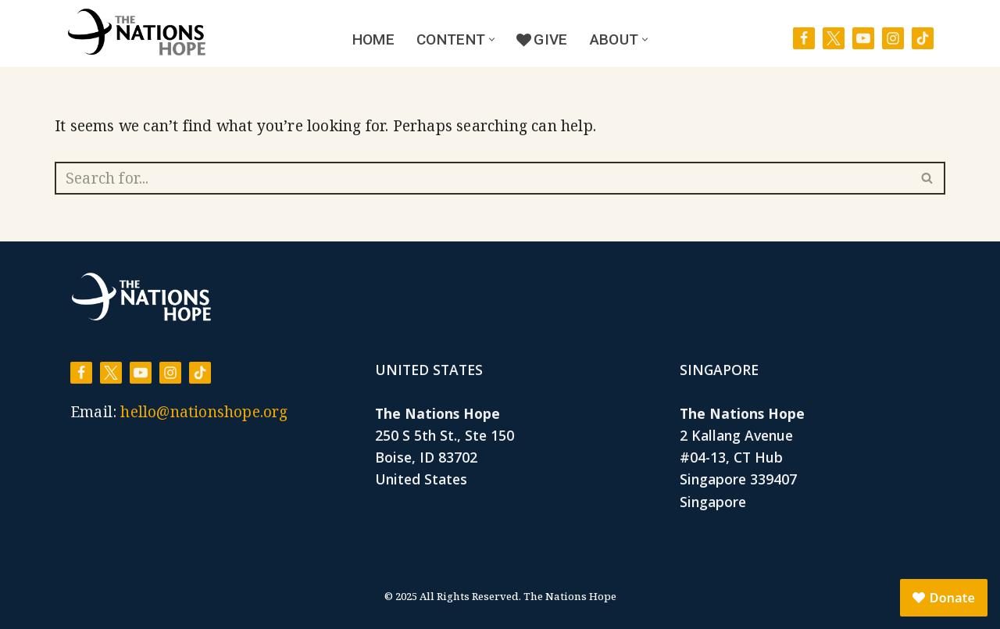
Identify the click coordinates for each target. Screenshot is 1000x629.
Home (373, 39)
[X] (834, 38)
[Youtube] (863, 38)
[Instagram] (893, 38)
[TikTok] (923, 38)
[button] (492, 39)
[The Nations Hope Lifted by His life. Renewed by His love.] (136, 32)
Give (542, 39)
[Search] (482, 178)
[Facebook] (804, 38)
